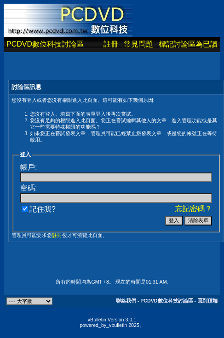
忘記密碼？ (193, 209)
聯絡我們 (126, 300)
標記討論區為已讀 (188, 44)
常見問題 (138, 44)
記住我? (39, 209)
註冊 (110, 44)
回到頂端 (207, 300)
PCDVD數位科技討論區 (45, 44)
